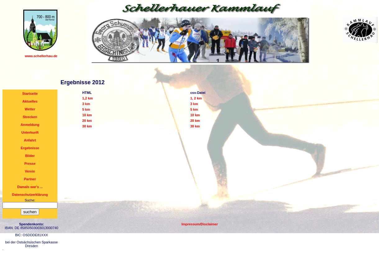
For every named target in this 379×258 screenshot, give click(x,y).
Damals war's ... (30, 187)
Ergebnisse (30, 148)
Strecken (30, 117)
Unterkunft (30, 132)
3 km (86, 104)
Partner (30, 179)
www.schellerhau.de (41, 56)
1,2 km (87, 98)
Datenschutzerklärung (30, 194)
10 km (87, 115)
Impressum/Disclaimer (200, 224)
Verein (30, 171)
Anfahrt (30, 140)
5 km (86, 109)
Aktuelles (30, 101)
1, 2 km (196, 98)
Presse (29, 163)
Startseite (30, 93)
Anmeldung (29, 125)
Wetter (30, 109)
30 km (87, 126)
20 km (87, 120)
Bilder (30, 156)
